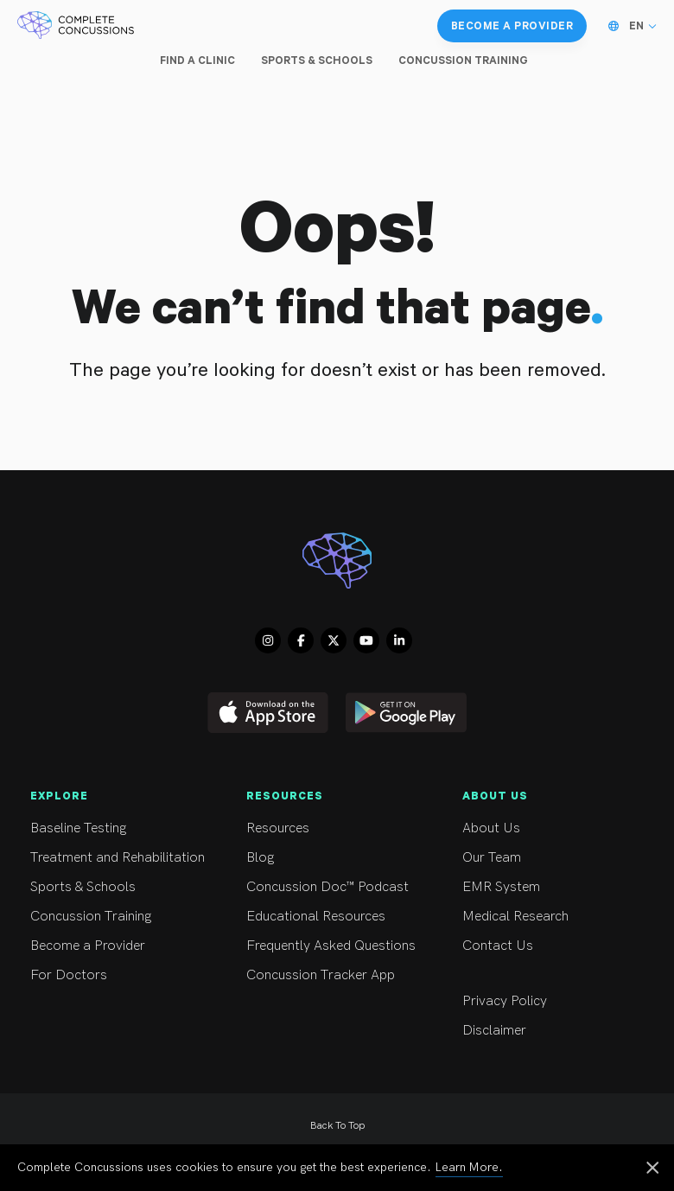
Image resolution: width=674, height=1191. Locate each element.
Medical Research (555, 916)
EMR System (555, 887)
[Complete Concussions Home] (75, 26)
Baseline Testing (123, 828)
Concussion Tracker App (339, 975)
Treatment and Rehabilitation (123, 858)
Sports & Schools (123, 887)
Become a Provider (123, 946)
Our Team (555, 858)
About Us (555, 828)
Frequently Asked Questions (339, 946)
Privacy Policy (555, 1001)
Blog (339, 858)
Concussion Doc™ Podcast (339, 887)
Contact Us (555, 946)
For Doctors (123, 975)
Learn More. (469, 1167)
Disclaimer (555, 1030)
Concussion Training (123, 916)
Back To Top (337, 1125)
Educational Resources (339, 916)
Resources (339, 828)
